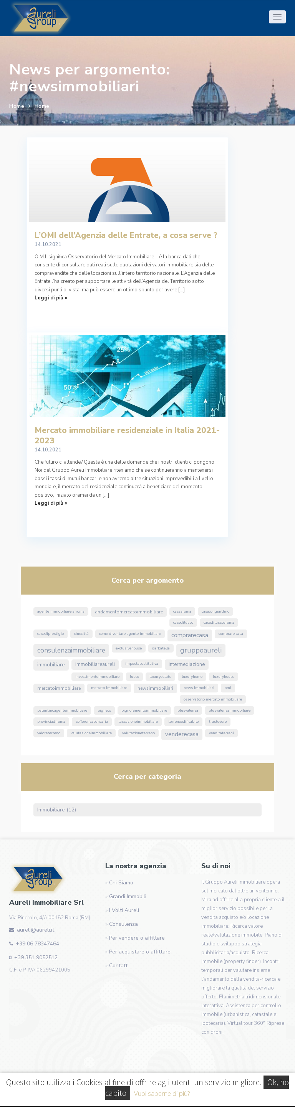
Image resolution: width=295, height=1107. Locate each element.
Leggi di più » (51, 297)
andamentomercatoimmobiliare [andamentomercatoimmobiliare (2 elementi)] (129, 612)
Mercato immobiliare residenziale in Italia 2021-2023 (127, 435)
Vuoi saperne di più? (162, 1093)
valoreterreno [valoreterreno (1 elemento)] (48, 733)
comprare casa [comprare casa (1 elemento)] (231, 633)
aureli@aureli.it (35, 930)
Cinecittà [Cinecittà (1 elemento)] (81, 633)
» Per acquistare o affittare (138, 951)
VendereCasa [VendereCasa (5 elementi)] (182, 734)
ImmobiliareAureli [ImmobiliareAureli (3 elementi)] (95, 664)
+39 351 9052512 (36, 957)
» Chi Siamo (119, 882)
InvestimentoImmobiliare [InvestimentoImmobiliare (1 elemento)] (97, 676)
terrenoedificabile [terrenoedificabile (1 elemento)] (183, 721)
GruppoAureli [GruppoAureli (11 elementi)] (201, 650)
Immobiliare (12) (56, 809)
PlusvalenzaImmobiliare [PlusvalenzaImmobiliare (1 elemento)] (229, 710)
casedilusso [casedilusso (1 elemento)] (183, 622)
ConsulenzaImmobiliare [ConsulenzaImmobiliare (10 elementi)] (71, 650)
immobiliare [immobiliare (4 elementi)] (51, 664)
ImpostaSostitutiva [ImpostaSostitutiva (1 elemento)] (141, 663)
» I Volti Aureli (122, 910)
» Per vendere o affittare (135, 938)
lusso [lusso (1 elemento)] (134, 676)
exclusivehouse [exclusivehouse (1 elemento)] (129, 648)
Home (16, 106)
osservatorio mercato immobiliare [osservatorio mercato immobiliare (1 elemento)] (213, 699)
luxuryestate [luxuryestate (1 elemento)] (160, 676)
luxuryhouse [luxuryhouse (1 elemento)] (223, 676)
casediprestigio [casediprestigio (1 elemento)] (50, 633)
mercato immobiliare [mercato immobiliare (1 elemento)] (109, 688)
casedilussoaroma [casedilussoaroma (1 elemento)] (219, 622)
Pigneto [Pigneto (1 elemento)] (104, 710)
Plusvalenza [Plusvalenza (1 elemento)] (187, 710)
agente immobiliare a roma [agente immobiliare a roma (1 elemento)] (61, 611)
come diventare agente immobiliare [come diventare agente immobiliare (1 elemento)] (130, 633)
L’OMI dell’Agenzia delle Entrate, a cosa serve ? (126, 235)
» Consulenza (121, 924)
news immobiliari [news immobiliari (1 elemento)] (199, 688)
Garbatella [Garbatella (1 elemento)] (161, 648)
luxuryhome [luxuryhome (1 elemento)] (192, 676)
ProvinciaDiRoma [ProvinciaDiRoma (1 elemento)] (51, 721)
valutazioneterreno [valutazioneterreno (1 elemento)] (138, 733)
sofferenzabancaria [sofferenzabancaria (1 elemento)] (92, 721)
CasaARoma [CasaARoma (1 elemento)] (182, 611)
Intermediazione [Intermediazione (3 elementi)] (187, 664)
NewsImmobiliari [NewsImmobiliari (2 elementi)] (155, 688)
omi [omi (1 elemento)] (228, 688)
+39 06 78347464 (37, 943)
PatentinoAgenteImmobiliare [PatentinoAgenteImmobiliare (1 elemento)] (62, 710)
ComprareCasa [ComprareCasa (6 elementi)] (189, 635)
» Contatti (117, 965)
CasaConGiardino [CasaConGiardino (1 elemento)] (215, 611)
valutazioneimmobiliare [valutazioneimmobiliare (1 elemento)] (91, 733)
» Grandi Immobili (125, 896)
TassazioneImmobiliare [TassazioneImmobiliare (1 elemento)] (138, 721)
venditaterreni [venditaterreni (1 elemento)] (221, 733)
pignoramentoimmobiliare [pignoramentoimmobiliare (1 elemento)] (144, 710)
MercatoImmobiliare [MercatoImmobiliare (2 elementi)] (59, 688)
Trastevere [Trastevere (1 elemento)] (218, 721)
